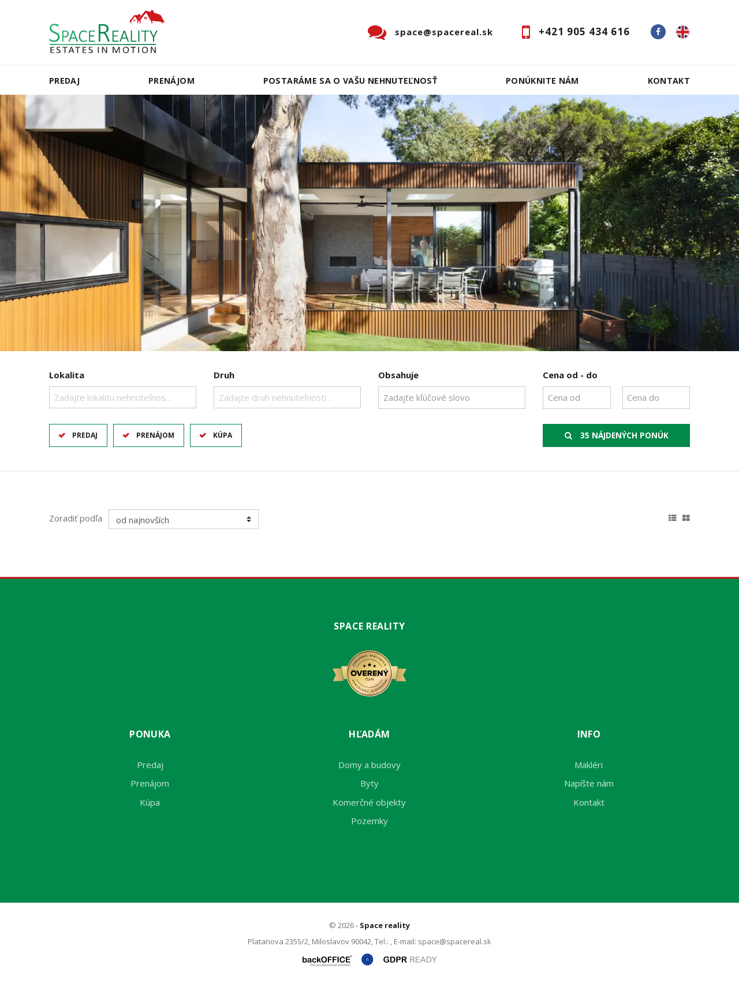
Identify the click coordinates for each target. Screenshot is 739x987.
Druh (224, 375)
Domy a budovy (369, 764)
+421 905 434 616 (584, 31)
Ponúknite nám (542, 80)
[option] (369, 223)
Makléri (588, 764)
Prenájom (171, 80)
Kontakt (669, 80)
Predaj (64, 80)
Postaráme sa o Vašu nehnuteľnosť (350, 80)
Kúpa (222, 435)
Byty (369, 783)
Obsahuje (398, 375)
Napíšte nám (589, 783)
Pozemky (369, 820)
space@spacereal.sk (444, 32)
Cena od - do (570, 375)
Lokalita (66, 375)
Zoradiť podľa (75, 518)
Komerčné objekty (369, 802)
